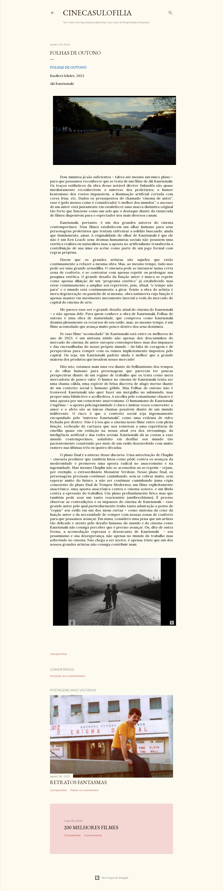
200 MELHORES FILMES (91, 827)
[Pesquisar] (170, 12)
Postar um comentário (67, 676)
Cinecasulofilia (97, 13)
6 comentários (93, 835)
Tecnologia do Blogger (112, 877)
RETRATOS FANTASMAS (78, 782)
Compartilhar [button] (58, 654)
